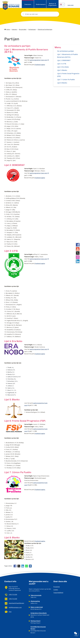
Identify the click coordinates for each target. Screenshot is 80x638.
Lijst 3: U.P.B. (61, 64)
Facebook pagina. (40, 489)
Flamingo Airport (35, 622)
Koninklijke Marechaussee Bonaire (38, 630)
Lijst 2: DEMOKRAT (63, 60)
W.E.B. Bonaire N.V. (37, 608)
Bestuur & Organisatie (52, 4)
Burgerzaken (22, 29)
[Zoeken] (40, 14)
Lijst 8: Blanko (62, 83)
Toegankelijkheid (58, 592)
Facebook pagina (40, 64)
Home (8, 29)
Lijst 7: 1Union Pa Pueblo (66, 79)
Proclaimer (56, 587)
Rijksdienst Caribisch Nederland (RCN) (40, 615)
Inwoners (27, 4)
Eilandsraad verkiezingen (45, 29)
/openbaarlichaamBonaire (16, 603)
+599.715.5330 (13, 594)
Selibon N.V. (35, 602)
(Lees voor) (44, 60)
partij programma (35, 60)
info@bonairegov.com (15, 607)
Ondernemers (40, 4)
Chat (10, 612)
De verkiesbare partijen (65, 51)
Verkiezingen (32, 29)
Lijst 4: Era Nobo (63, 67)
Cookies (55, 589)
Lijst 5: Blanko (62, 70)
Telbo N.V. (36, 596)
